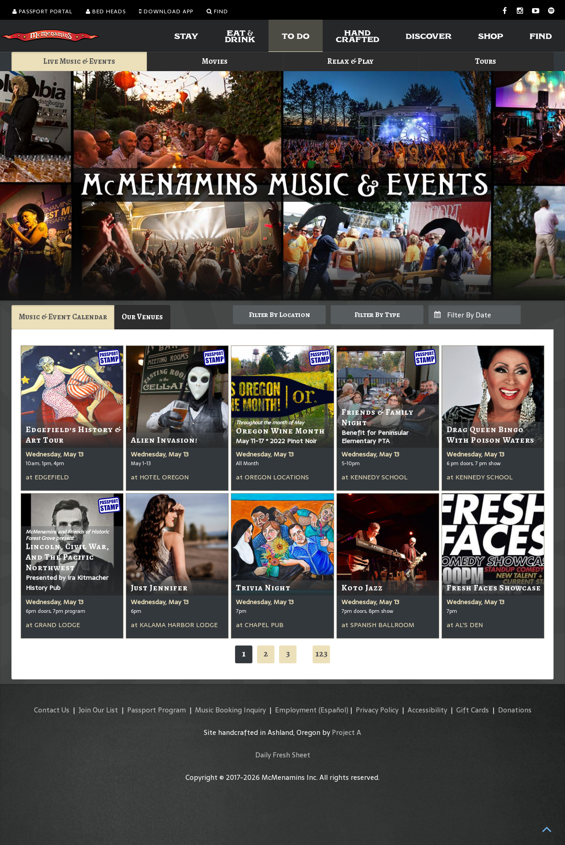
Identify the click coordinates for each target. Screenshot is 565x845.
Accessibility (427, 710)
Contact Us (51, 710)
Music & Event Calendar (63, 316)
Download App (166, 11)
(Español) (333, 710)
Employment (296, 710)
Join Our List (98, 710)
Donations (514, 710)
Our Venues (142, 316)
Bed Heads (106, 11)
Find (217, 11)
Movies (215, 61)
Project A (346, 732)
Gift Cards (472, 710)
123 (321, 653)
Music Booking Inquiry (230, 710)
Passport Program (156, 710)
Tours (485, 61)
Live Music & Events (79, 61)
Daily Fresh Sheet (282, 755)
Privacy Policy (377, 710)
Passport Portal (42, 11)
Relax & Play (350, 61)
